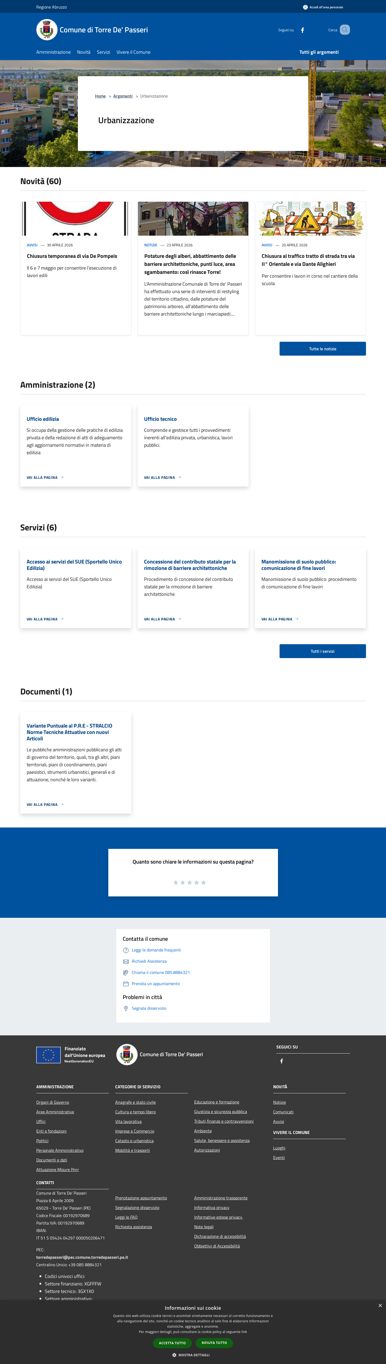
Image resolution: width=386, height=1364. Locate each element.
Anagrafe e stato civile (135, 1102)
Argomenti (123, 96)
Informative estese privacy (218, 1217)
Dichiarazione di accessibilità (220, 1236)
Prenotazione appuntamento (141, 1198)
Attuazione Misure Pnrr (57, 1169)
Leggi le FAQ (126, 1217)
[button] (193, 1355)
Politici (42, 1140)
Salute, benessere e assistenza (222, 1140)
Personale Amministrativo (59, 1150)
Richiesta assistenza (133, 1226)
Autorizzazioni (207, 1150)
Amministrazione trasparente (221, 1198)
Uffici (41, 1121)
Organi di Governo (52, 1102)
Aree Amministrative (55, 1112)
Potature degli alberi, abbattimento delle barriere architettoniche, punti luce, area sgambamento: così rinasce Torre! (190, 264)
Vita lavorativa (128, 1121)
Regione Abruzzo (51, 7)
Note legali (204, 1226)
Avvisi (32, 245)
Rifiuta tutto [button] (214, 1342)
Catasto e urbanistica (134, 1140)
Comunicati (283, 1112)
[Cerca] (343, 29)
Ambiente (203, 1131)
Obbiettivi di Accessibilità (217, 1246)
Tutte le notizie (322, 348)
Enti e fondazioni (51, 1131)
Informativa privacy (211, 1207)
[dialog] (193, 1332)
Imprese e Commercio (134, 1131)
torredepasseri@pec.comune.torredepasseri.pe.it (82, 1257)
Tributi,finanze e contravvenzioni (224, 1121)
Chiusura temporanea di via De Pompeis (72, 256)
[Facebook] (296, 29)
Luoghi (279, 1148)
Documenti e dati (51, 1160)
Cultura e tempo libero (135, 1112)
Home (100, 96)
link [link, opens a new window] (244, 1332)
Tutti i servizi (323, 651)
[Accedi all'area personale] (323, 7)
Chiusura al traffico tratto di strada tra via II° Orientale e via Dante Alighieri (308, 260)
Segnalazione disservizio (137, 1207)
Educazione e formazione (216, 1102)
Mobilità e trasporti (132, 1150)
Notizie (150, 245)
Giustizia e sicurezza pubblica (220, 1111)
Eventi (279, 1157)
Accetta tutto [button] (172, 1343)
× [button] (380, 1306)
